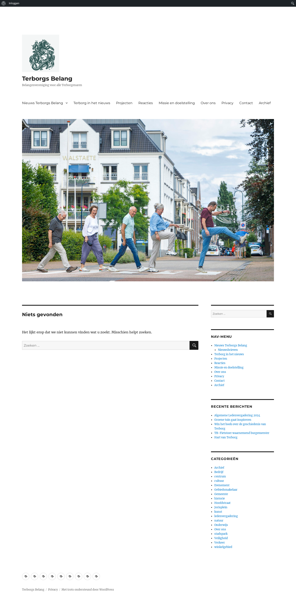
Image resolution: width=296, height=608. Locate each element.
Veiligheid (221, 538)
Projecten (124, 103)
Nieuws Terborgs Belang (42, 103)
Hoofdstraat (222, 503)
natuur (218, 520)
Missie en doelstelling (177, 103)
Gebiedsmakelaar (225, 489)
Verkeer (219, 542)
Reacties (145, 103)
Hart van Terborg (225, 437)
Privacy (227, 103)
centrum (220, 476)
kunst (218, 512)
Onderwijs (221, 525)
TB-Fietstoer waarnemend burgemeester (241, 433)
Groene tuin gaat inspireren (232, 420)
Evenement (221, 485)
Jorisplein (220, 507)
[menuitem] (3, 3)
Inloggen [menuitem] (14, 3)
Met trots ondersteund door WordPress (88, 589)
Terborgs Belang (47, 78)
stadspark (221, 534)
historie (219, 498)
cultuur (219, 481)
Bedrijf (218, 472)
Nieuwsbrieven (228, 350)
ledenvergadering (226, 516)
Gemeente (221, 494)
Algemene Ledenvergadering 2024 (237, 415)
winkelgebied (223, 547)
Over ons (208, 103)
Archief (265, 103)
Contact (246, 103)
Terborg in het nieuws (91, 103)
